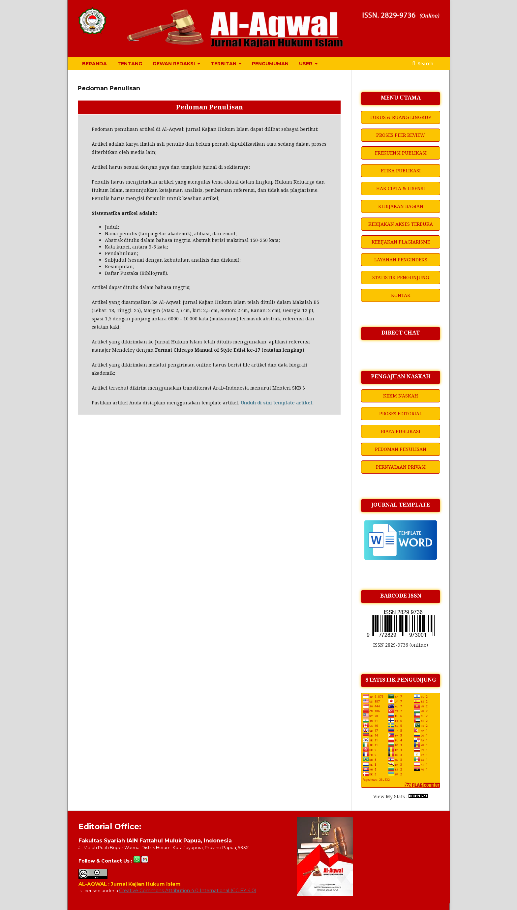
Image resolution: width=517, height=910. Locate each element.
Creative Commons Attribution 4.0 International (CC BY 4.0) (187, 891)
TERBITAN (224, 64)
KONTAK (401, 295)
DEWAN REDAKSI (174, 64)
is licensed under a (98, 890)
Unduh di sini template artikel (276, 402)
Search (425, 63)
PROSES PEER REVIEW (400, 135)
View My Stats (389, 796)
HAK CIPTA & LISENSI (400, 188)
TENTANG (129, 64)
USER (306, 64)
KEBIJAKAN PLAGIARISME (401, 242)
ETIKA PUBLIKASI (401, 170)
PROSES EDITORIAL (400, 413)
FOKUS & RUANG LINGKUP (400, 117)
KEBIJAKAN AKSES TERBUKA (400, 224)
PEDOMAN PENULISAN (400, 449)
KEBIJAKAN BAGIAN (400, 206)
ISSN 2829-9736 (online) (400, 645)
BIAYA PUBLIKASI (400, 431)
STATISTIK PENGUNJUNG (400, 277)
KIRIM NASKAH (400, 396)
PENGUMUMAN (270, 64)
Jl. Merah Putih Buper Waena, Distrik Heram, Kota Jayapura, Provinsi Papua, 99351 (164, 847)
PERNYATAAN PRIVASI (401, 467)
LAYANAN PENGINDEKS (400, 259)
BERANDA (94, 64)
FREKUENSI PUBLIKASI (401, 153)
